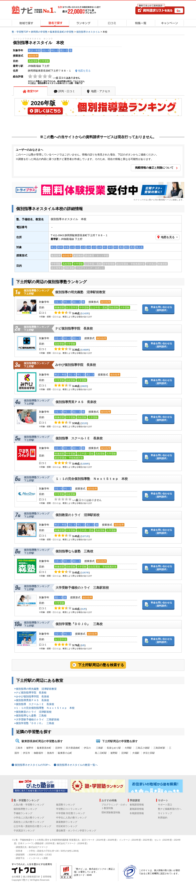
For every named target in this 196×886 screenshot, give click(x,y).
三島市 (19, 747)
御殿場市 (38, 753)
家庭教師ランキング (66, 822)
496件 (84, 386)
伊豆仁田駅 (149, 753)
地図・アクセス (100, 91)
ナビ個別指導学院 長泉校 (74, 328)
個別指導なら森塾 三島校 (74, 551)
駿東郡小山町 (65, 753)
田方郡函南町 (73, 747)
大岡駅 (128, 747)
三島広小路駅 (143, 747)
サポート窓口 (165, 804)
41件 (83, 609)
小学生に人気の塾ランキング (29, 817)
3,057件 (85, 572)
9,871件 (85, 536)
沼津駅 (124, 753)
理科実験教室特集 (110, 812)
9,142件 (85, 313)
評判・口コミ (66, 91)
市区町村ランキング (66, 826)
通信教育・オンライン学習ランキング (76, 830)
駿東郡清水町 (44, 747)
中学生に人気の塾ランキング (71, 817)
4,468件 (85, 350)
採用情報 (47, 876)
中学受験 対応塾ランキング (70, 813)
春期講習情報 (137, 804)
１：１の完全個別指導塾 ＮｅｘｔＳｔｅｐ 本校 (92, 478)
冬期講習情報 (137, 813)
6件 (83, 645)
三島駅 (99, 747)
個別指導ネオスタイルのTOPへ (33, 765)
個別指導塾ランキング (25, 809)
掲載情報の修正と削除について (154, 167)
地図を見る (168, 237)
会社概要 (16, 876)
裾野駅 (114, 753)
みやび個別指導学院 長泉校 (75, 364)
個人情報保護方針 (31, 876)
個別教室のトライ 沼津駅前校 (77, 515)
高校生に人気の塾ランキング (29, 822)
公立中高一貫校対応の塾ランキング (32, 826)
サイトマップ (165, 813)
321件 (84, 423)
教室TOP (32, 91)
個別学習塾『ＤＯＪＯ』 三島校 (79, 624)
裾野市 (29, 747)
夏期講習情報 (137, 809)
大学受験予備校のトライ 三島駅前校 (82, 587)
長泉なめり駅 (114, 747)
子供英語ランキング (24, 830)
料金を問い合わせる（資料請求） (161, 309)
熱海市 (50, 753)
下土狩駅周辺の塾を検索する (101, 665)
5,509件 (85, 464)
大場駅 (135, 753)
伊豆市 (26, 753)
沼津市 (58, 747)
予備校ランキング (23, 813)
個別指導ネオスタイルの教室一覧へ (77, 765)
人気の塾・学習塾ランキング (29, 804)
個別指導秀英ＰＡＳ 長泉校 (76, 402)
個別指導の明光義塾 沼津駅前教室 (80, 292)
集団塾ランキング (65, 804)
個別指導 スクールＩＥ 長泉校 (79, 438)
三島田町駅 (159, 747)
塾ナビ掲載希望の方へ (169, 809)
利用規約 (162, 817)
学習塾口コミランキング (69, 809)
